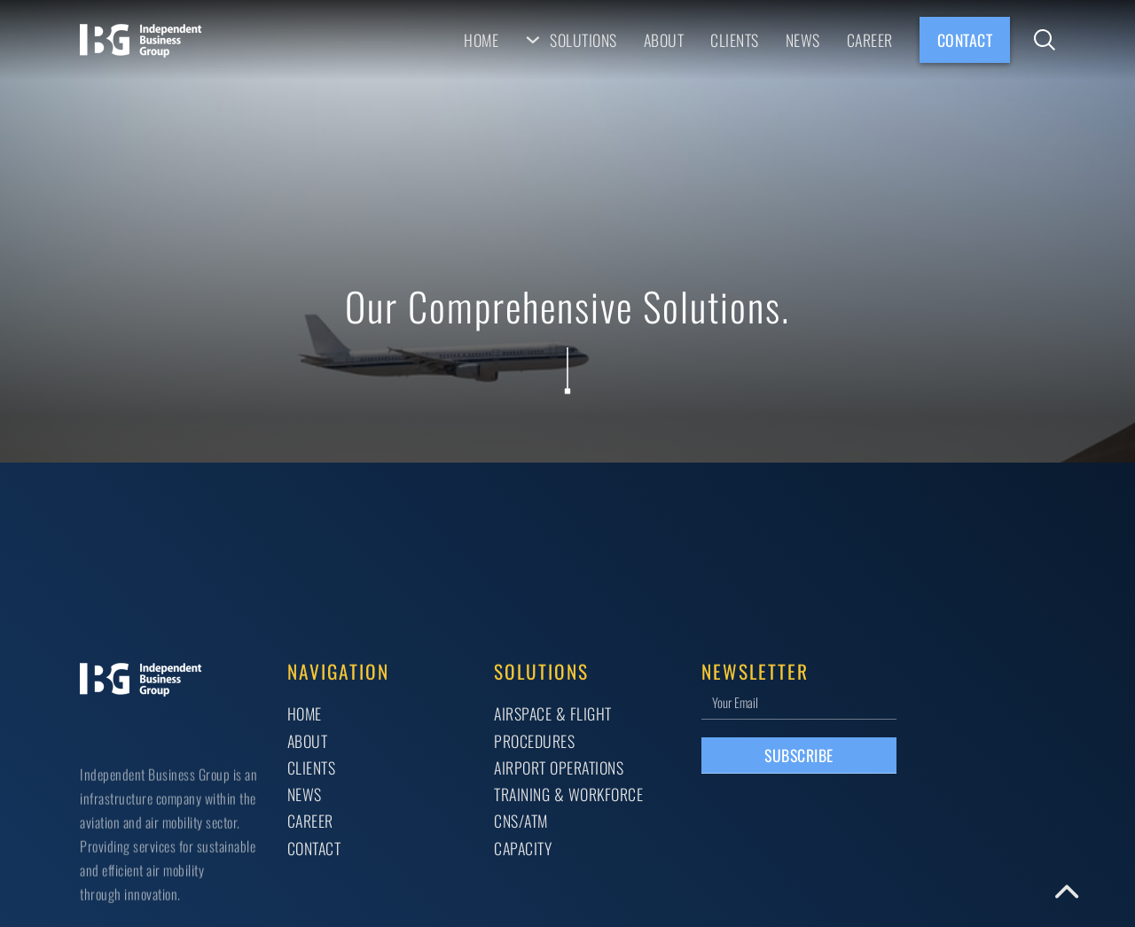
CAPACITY (523, 848)
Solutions (583, 39)
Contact (965, 39)
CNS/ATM (521, 820)
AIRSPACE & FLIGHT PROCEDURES (553, 727)
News (803, 39)
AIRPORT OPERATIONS (558, 767)
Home (481, 39)
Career (870, 39)
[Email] (798, 701)
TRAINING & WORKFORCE (568, 794)
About (664, 39)
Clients (734, 39)
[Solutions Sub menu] (533, 40)
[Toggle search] (1044, 40)
